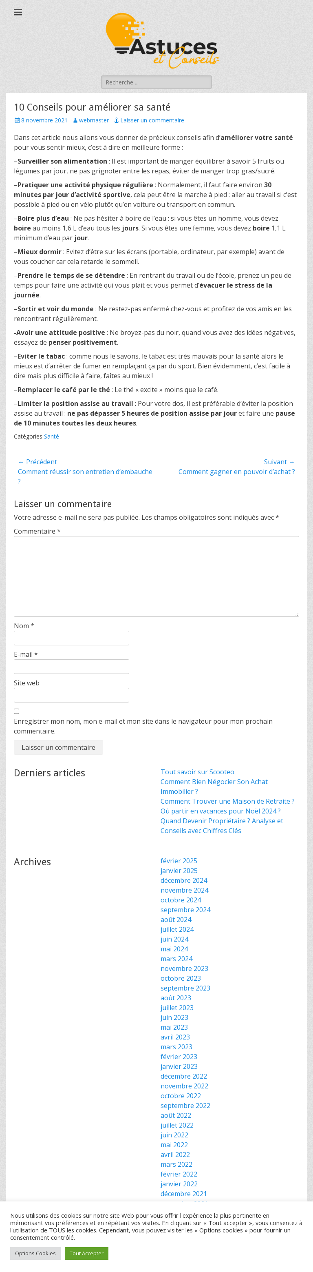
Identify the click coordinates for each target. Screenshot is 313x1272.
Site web (27, 682)
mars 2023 (176, 1046)
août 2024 (176, 919)
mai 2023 (174, 1027)
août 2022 (176, 1115)
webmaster (94, 120)
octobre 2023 (181, 978)
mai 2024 (174, 948)
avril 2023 (175, 1037)
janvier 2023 (179, 1066)
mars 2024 (176, 958)
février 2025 (179, 860)
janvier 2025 (179, 870)
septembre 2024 (185, 909)
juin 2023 (174, 1017)
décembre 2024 (184, 880)
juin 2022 (174, 1134)
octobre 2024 (181, 899)
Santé (51, 436)
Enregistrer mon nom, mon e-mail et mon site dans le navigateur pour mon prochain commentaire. (143, 726)
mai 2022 (174, 1144)
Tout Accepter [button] (87, 1253)
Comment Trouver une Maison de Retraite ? (228, 801)
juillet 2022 (177, 1125)
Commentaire (37, 531)
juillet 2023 (177, 1007)
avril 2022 (175, 1154)
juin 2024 (174, 939)
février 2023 (179, 1056)
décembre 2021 (184, 1193)
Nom (24, 625)
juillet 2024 (177, 929)
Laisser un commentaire (152, 120)
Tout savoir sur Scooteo (197, 771)
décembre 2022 (184, 1076)
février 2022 (179, 1174)
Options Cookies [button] (35, 1253)
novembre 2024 (184, 890)
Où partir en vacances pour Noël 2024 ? (221, 811)
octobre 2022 (181, 1095)
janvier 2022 (179, 1183)
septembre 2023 (185, 988)
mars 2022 (176, 1164)
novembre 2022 (184, 1085)
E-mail (26, 654)
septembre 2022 (185, 1105)
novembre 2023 (184, 968)
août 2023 (176, 997)
